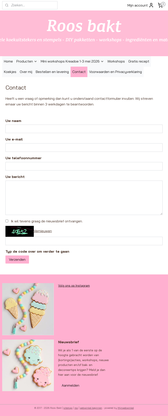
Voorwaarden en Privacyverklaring (115, 71)
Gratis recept (138, 61)
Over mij (26, 71)
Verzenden (17, 259)
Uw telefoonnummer (23, 158)
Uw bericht (15, 176)
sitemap (68, 407)
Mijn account (140, 5)
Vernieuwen (43, 231)
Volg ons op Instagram (74, 285)
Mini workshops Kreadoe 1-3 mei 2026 (72, 61)
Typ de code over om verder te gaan (37, 251)
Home (8, 61)
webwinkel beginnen (91, 407)
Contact (79, 71)
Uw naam (13, 120)
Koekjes (10, 71)
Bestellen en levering (52, 71)
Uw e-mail (14, 139)
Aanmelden (70, 385)
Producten (26, 61)
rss (76, 407)
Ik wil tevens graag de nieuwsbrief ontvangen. (47, 221)
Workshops (116, 61)
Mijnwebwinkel (126, 407)
